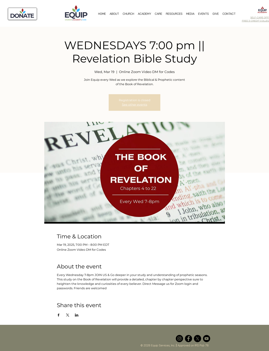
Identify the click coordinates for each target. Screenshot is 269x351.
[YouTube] (206, 338)
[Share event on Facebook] (58, 315)
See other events (134, 104)
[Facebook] (188, 338)
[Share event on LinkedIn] (76, 315)
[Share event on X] (67, 315)
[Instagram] (179, 338)
